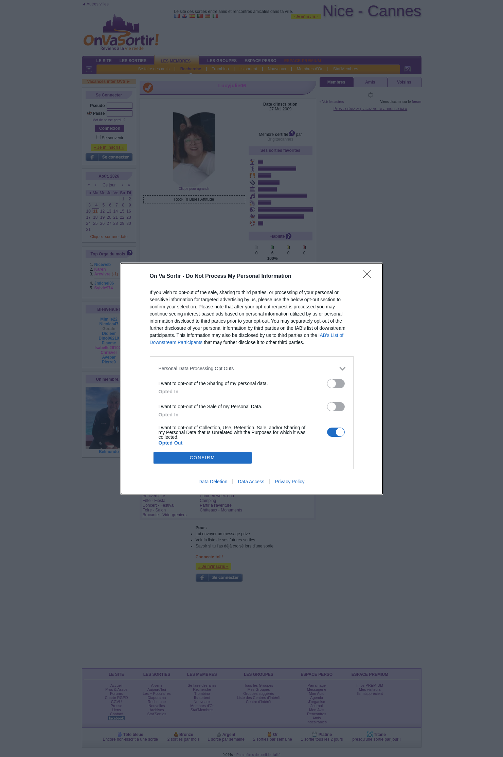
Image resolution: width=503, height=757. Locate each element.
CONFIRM (202, 457)
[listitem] (252, 368)
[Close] (369, 276)
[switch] (336, 383)
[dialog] (251, 378)
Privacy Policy (289, 481)
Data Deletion (213, 481)
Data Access (251, 481)
